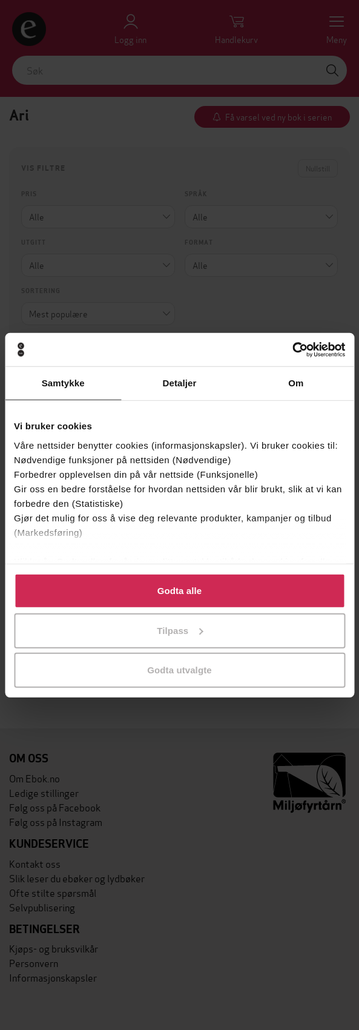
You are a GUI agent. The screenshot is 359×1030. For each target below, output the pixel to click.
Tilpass (180, 630)
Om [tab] (295, 383)
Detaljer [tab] (180, 383)
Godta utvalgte (179, 670)
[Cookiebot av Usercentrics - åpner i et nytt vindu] (292, 349)
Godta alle (179, 591)
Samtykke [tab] (63, 383)
